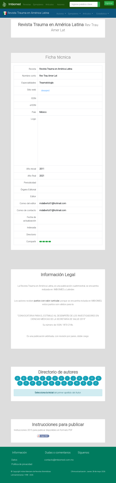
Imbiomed (14, 4)
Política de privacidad (21, 464)
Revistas (26, 4)
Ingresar (109, 3)
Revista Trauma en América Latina (26, 13)
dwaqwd (45, 90)
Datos (14, 460)
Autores (60, 4)
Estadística (101, 13)
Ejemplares (38, 4)
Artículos (50, 4)
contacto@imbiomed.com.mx (59, 460)
